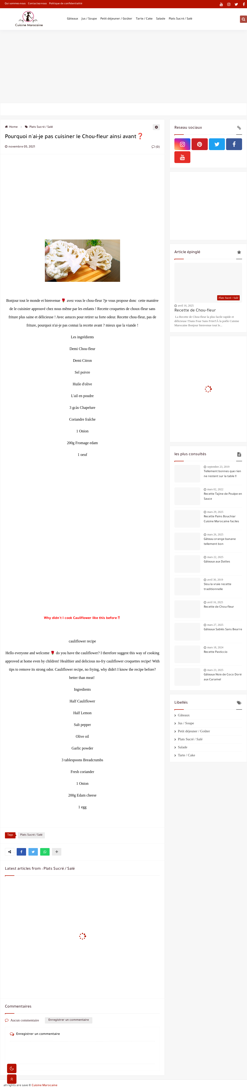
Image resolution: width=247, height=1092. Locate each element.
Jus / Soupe (89, 19)
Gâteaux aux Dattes (217, 562)
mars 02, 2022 (215, 489)
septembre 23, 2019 (218, 466)
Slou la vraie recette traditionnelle (217, 587)
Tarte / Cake (144, 19)
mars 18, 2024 (215, 647)
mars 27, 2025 (215, 624)
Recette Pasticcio (215, 652)
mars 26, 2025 (215, 534)
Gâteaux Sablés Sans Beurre (223, 629)
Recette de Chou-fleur (195, 311)
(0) (156, 147)
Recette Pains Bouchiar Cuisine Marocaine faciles (221, 519)
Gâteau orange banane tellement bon (220, 542)
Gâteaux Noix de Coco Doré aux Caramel (223, 677)
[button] (21, 852)
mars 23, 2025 (215, 670)
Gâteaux (72, 19)
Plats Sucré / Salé (180, 19)
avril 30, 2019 (215, 579)
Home (11, 127)
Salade (160, 19)
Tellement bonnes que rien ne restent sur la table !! (222, 474)
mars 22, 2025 (215, 557)
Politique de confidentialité (65, 3)
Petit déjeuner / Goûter (116, 19)
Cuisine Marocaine (44, 1085)
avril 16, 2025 (186, 305)
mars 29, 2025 (215, 512)
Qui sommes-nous (15, 3)
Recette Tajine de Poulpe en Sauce (223, 497)
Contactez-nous (37, 3)
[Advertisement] (123, 66)
